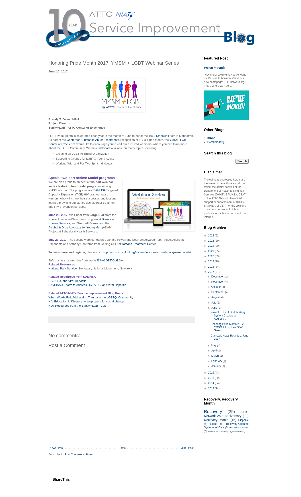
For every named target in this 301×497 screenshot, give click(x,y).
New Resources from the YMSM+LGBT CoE (77, 305)
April (214, 350)
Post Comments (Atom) (79, 454)
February (217, 361)
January (216, 366)
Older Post (187, 448)
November (217, 281)
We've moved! (214, 68)
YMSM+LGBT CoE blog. (109, 260)
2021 (211, 251)
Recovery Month (216, 420)
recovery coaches (239, 427)
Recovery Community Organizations (225, 431)
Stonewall (162, 136)
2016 (211, 372)
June (214, 307)
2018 (211, 266)
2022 (211, 245)
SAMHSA (99, 190)
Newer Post (56, 448)
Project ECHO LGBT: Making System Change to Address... (228, 315)
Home (122, 448)
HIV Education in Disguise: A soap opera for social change (86, 301)
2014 (211, 383)
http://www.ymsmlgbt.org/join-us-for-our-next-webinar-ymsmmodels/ (147, 252)
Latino (213, 423)
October (216, 286)
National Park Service (63, 268)
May (214, 345)
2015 (211, 378)
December (217, 276)
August (215, 297)
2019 (211, 261)
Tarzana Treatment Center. (139, 244)
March (215, 355)
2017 (211, 271)
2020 (211, 256)
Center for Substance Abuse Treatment (92, 140)
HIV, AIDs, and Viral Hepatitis (67, 281)
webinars (105, 148)
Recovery (213, 411)
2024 (211, 235)
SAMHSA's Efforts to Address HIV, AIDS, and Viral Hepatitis (87, 285)
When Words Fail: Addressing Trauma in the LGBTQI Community (91, 297)
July (214, 302)
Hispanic (243, 420)
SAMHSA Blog (216, 142)
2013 (211, 388)
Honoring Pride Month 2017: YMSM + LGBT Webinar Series (227, 327)
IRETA (211, 137)
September (218, 292)
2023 (211, 240)
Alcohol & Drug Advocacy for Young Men (75, 227)
